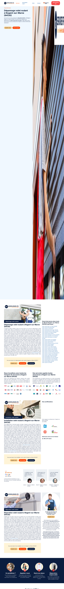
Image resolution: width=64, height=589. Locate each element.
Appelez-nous (8, 27)
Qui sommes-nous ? (25, 3)
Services (17, 3)
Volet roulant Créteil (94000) (47, 342)
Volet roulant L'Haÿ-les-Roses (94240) (49, 349)
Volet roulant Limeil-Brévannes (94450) (49, 355)
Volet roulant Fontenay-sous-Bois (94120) (50, 343)
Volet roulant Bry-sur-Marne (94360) (49, 332)
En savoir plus (31, 363)
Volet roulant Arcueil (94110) (47, 328)
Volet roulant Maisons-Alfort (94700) (49, 356)
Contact (38, 3)
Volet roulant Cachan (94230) (48, 333)
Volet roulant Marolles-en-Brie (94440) (49, 358)
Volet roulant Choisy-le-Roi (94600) (49, 340)
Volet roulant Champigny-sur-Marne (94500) (50, 334)
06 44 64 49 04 (35, 352)
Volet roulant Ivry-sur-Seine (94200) (49, 346)
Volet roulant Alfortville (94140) (48, 327)
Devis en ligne (16, 27)
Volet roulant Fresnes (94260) (48, 344)
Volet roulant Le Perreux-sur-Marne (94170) (50, 352)
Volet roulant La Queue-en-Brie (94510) (49, 350)
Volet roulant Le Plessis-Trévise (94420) (49, 354)
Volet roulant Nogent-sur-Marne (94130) (50, 360)
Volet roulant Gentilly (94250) (47, 345)
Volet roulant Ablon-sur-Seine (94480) (49, 326)
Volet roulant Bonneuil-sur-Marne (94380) (50, 331)
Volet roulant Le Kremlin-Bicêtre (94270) (50, 351)
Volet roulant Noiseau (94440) (48, 361)
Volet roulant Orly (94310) (47, 362)
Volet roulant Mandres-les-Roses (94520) (50, 357)
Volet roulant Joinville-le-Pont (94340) (49, 348)
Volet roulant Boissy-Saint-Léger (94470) (50, 329)
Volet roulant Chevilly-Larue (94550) (49, 339)
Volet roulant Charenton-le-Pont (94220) (50, 335)
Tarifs (33, 3)
